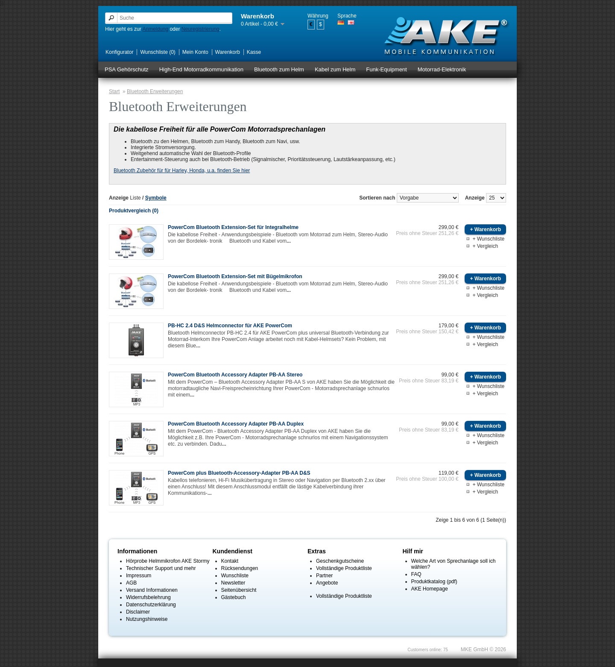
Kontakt (230, 561)
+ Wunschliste (488, 239)
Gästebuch (233, 597)
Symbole (156, 198)
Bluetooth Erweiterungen (155, 91)
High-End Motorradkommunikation (201, 69)
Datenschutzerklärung (151, 605)
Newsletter (233, 583)
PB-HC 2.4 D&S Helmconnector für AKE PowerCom (230, 326)
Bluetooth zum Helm (279, 69)
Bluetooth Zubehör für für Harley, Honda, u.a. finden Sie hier (182, 170)
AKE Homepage (429, 589)
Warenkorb (227, 52)
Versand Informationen (152, 590)
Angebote (327, 583)
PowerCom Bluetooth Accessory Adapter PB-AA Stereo (235, 375)
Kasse (254, 52)
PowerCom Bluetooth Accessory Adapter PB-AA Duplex (236, 424)
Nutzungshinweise (146, 619)
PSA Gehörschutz (127, 69)
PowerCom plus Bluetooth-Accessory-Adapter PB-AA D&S (239, 473)
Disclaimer (138, 612)
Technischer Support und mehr (161, 568)
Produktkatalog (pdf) (434, 582)
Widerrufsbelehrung (148, 597)
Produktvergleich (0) (133, 211)
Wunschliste (235, 576)
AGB (131, 583)
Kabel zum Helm (335, 69)
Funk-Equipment (386, 69)
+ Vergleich (485, 246)
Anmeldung (155, 29)
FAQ (416, 574)
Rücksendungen (239, 568)
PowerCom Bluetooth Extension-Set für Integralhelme (233, 227)
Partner (324, 576)
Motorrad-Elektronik (442, 69)
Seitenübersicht (239, 590)
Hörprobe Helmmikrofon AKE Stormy (167, 561)
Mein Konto (195, 52)
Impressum (138, 576)
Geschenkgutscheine (340, 561)
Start (114, 91)
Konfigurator (119, 52)
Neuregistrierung (201, 29)
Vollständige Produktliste (344, 568)
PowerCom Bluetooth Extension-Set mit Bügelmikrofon (235, 276)
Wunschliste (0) (157, 52)
